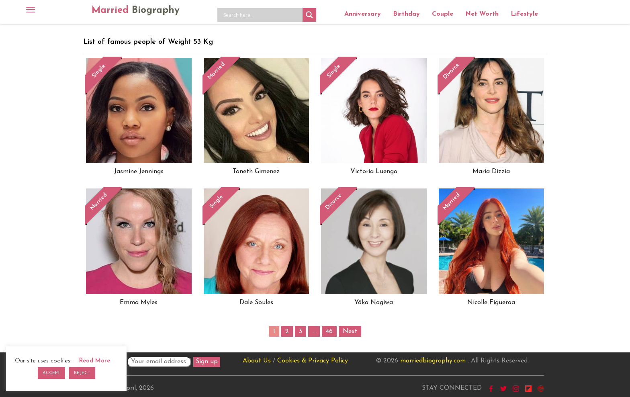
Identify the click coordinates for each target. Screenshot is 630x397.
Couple (442, 14)
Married (136, 10)
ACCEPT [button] (51, 373)
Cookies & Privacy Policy (312, 361)
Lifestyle (524, 14)
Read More (94, 361)
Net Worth (482, 14)
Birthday (406, 14)
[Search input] (262, 15)
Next (350, 331)
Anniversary (362, 14)
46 (329, 331)
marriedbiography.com (433, 361)
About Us (257, 361)
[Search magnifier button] (309, 15)
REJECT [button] (82, 373)
